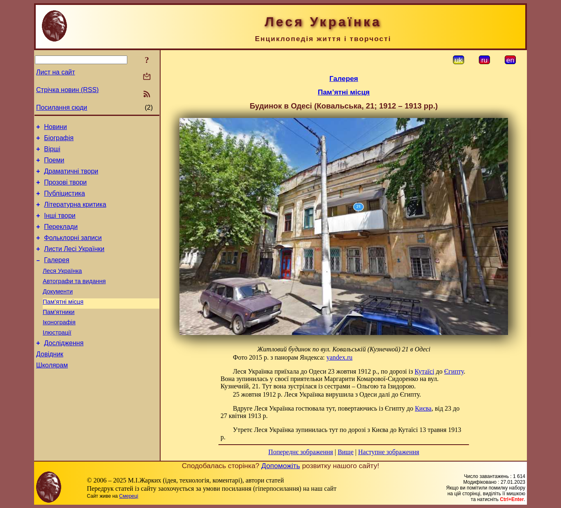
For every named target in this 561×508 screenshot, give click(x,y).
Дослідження (63, 368)
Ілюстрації (57, 357)
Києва (423, 408)
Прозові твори (65, 189)
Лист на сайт (55, 72)
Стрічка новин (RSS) (67, 89)
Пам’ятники (59, 334)
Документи (58, 311)
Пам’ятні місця (63, 322)
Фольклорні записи (72, 251)
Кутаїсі (425, 371)
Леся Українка (62, 288)
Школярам (52, 393)
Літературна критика (75, 214)
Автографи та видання (74, 299)
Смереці (128, 496)
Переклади (61, 239)
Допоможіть (280, 466)
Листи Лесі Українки (74, 263)
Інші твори (60, 226)
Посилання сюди (61, 107)
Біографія (59, 140)
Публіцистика (64, 202)
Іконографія (59, 345)
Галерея (56, 275)
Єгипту (453, 371)
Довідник (49, 381)
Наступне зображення (388, 451)
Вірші (52, 152)
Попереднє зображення (300, 451)
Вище (346, 451)
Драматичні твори (71, 177)
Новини (55, 128)
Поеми (54, 165)
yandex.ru (339, 357)
